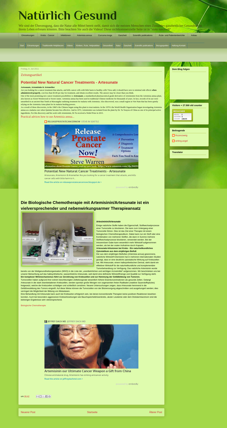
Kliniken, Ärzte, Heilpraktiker (88, 45)
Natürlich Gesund (67, 15)
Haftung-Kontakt (179, 45)
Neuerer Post (28, 412)
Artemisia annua (84, 35)
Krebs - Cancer (47, 35)
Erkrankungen (28, 35)
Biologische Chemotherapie (33, 305)
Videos (70, 45)
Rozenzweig (181, 135)
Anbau (194, 35)
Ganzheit (122, 35)
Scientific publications (142, 35)
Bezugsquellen (162, 45)
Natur (118, 45)
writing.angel (181, 141)
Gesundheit (108, 45)
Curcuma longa (105, 35)
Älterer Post (155, 412)
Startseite (92, 412)
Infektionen (66, 35)
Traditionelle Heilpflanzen (53, 45)
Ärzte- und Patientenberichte (172, 35)
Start (22, 45)
